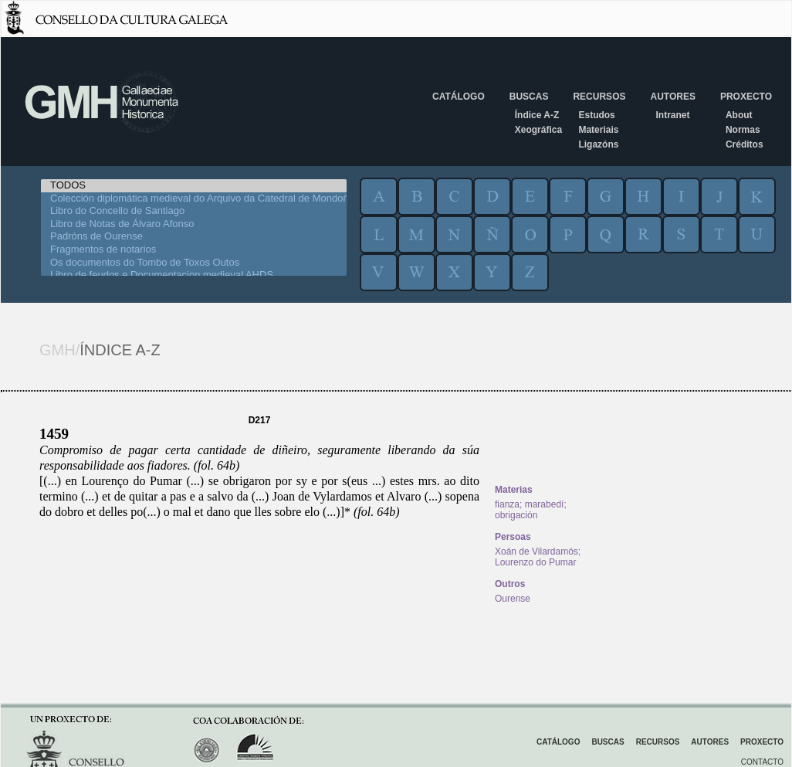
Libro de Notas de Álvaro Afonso (194, 224)
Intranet (672, 115)
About (739, 115)
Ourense (512, 598)
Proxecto (746, 96)
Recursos (599, 96)
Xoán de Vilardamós (536, 551)
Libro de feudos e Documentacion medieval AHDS (194, 275)
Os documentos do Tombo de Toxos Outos (194, 263)
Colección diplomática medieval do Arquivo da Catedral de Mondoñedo (194, 198)
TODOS (194, 185)
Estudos (596, 115)
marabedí (544, 504)
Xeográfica (538, 129)
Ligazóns (598, 144)
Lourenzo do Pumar (535, 562)
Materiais (598, 129)
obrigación (516, 515)
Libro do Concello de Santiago (194, 211)
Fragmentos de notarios (194, 249)
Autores (672, 96)
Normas (743, 129)
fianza (507, 504)
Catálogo (458, 96)
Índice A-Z (537, 115)
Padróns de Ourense (194, 236)
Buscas (529, 96)
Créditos (744, 144)
